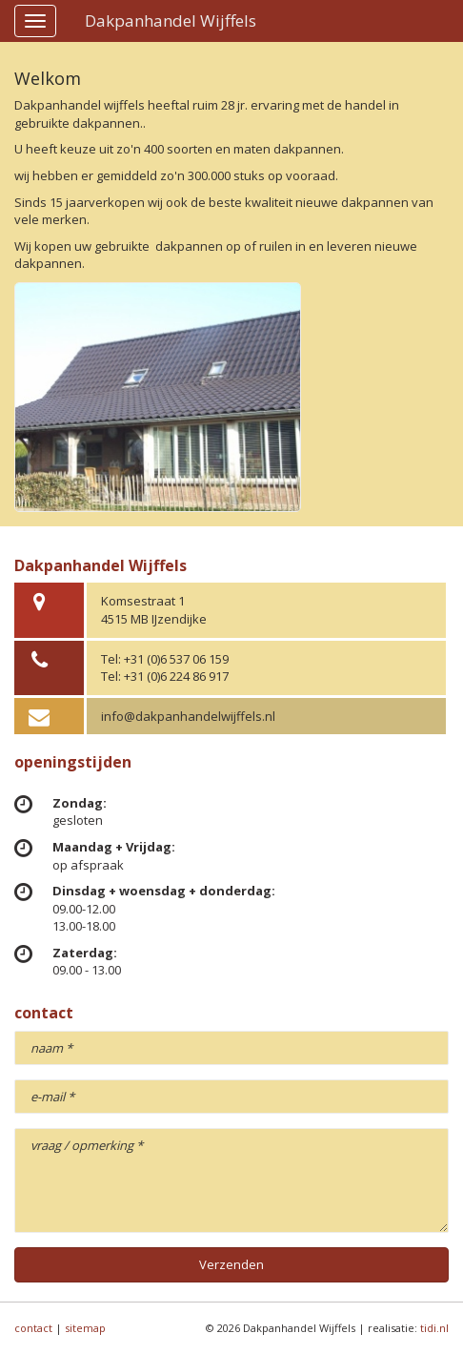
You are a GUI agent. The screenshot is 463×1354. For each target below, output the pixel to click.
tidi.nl (434, 1328)
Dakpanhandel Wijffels (170, 20)
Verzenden (231, 1264)
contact (33, 1328)
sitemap (85, 1328)
